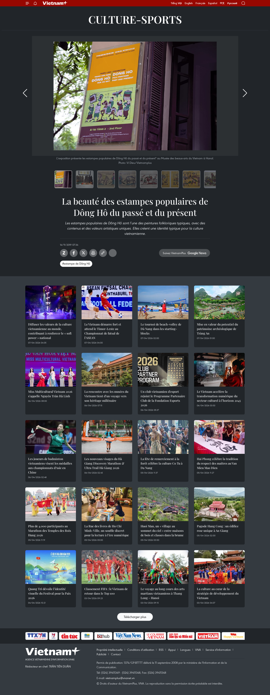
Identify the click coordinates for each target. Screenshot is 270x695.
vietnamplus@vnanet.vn (120, 678)
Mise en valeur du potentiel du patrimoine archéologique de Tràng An (217, 328)
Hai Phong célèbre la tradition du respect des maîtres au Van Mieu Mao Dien (217, 463)
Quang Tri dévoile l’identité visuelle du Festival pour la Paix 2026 (49, 593)
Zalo (64, 253)
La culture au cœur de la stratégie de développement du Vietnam (217, 593)
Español (212, 3)
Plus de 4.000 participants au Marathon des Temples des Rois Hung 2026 (49, 530)
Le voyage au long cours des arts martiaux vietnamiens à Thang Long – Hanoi (162, 593)
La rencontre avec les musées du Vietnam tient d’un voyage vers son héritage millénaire (106, 396)
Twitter (83, 253)
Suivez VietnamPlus (174, 253)
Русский (232, 3)
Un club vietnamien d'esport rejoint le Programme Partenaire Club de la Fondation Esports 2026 (163, 398)
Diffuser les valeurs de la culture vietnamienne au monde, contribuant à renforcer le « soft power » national (50, 331)
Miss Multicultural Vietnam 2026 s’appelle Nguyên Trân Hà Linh (50, 394)
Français (200, 3)
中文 (222, 3)
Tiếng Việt (176, 3)
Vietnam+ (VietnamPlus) (55, 3)
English (189, 3)
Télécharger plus (135, 617)
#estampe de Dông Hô (76, 263)
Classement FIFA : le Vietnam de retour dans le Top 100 (106, 591)
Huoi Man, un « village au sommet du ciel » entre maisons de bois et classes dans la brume (162, 530)
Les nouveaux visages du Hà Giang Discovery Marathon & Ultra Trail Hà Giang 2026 (104, 463)
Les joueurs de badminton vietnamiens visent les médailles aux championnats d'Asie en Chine (50, 465)
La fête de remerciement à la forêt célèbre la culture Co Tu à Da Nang (161, 463)
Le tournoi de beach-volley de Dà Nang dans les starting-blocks (161, 328)
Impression (93, 253)
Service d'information (218, 650)
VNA (198, 650)
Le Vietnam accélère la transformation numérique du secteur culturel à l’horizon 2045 (219, 396)
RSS (161, 650)
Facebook (74, 253)
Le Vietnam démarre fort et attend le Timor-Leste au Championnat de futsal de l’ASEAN (102, 331)
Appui (172, 650)
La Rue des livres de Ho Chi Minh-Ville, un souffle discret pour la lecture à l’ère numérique (106, 530)
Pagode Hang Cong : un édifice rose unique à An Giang (217, 528)
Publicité (101, 654)
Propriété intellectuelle (110, 650)
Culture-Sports (135, 19)
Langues (185, 650)
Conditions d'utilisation (140, 650)
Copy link (103, 253)
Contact (116, 654)
